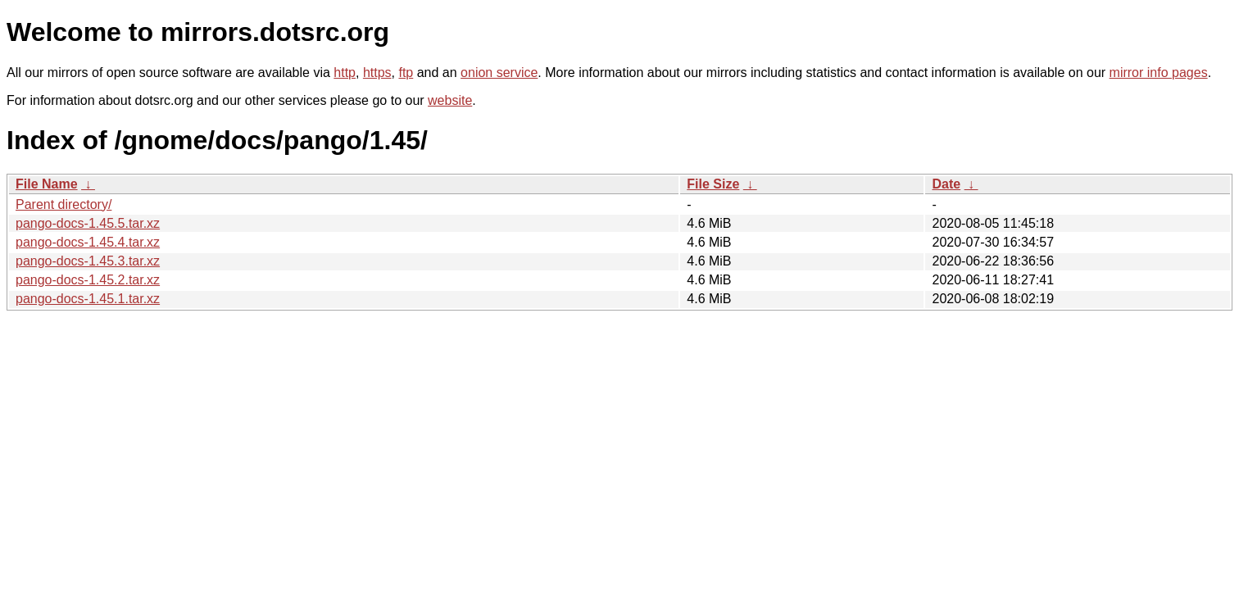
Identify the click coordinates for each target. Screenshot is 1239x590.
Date (946, 184)
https (377, 72)
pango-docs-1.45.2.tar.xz (88, 280)
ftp (405, 72)
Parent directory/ (63, 204)
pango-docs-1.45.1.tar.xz (88, 299)
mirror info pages (1159, 72)
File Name (47, 184)
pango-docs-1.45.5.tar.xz (88, 223)
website (450, 100)
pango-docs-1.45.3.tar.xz (88, 261)
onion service (499, 72)
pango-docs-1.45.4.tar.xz (88, 242)
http (345, 72)
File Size (713, 184)
